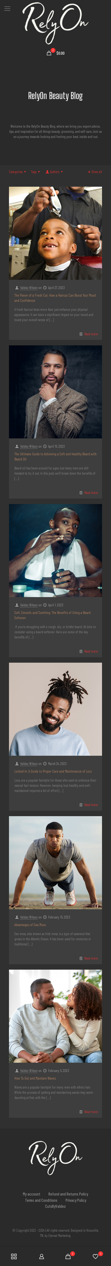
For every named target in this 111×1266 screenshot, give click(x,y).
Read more (91, 334)
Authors (54, 172)
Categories (18, 172)
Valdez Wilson (29, 287)
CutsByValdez (55, 1206)
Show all (94, 172)
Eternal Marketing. (59, 1235)
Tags (36, 172)
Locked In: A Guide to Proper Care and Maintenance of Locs (53, 771)
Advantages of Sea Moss (30, 924)
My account (31, 1193)
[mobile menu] (7, 8)
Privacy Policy (76, 1200)
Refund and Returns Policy (68, 1193)
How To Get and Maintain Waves (35, 1078)
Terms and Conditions (41, 1200)
